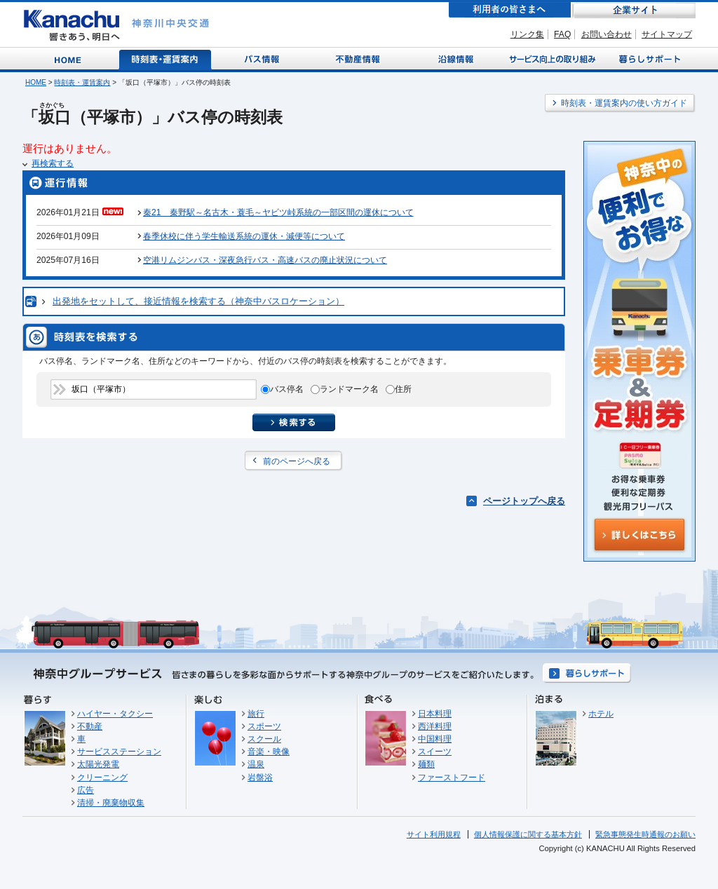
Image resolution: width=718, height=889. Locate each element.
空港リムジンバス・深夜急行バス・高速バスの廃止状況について (265, 260)
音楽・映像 (269, 751)
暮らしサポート (648, 58)
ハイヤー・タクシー (115, 714)
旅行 (256, 714)
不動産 (89, 726)
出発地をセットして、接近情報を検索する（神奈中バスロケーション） (198, 301)
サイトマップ (667, 34)
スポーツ (264, 726)
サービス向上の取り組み (551, 58)
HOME (35, 82)
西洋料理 (435, 726)
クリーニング (102, 777)
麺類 (426, 764)
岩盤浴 (260, 777)
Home (70, 58)
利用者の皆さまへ (510, 10)
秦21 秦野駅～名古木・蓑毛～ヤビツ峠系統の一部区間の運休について (278, 212)
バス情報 (263, 58)
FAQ (562, 34)
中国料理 (435, 739)
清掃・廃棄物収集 (110, 803)
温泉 (256, 764)
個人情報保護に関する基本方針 (528, 834)
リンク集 (527, 34)
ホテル (601, 714)
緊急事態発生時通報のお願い (645, 834)
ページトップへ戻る (524, 501)
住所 (403, 389)
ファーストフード (451, 777)
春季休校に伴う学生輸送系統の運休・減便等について (244, 236)
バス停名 (287, 389)
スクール (264, 739)
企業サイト (634, 10)
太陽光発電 (98, 764)
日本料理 (435, 714)
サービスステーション (119, 751)
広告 (85, 790)
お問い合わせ (606, 34)
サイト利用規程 (434, 834)
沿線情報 (454, 58)
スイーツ (435, 751)
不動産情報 (359, 58)
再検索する (53, 163)
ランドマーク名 (349, 389)
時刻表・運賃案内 (165, 58)
